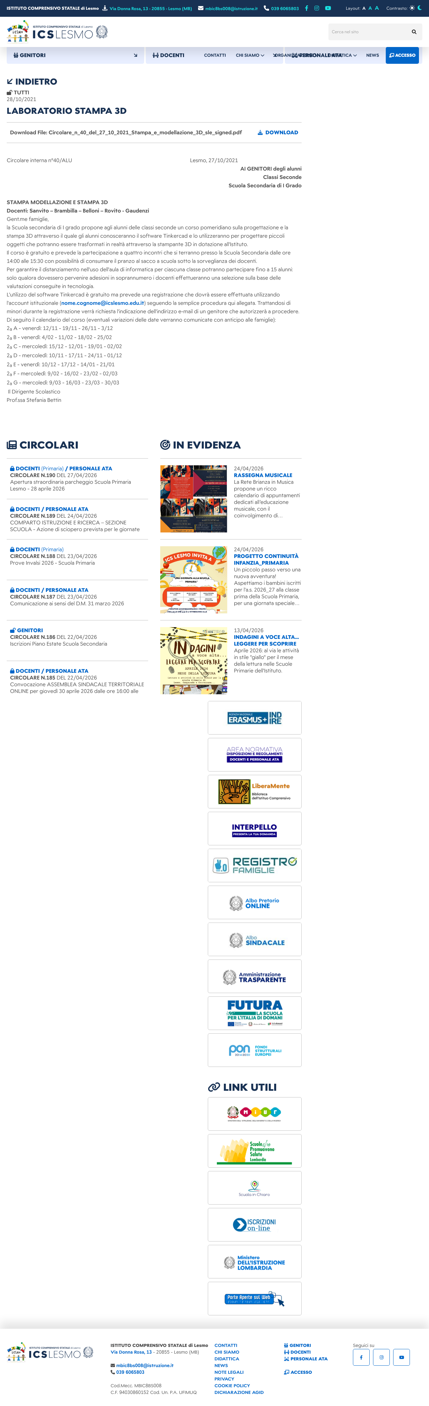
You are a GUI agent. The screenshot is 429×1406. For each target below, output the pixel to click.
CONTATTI (225, 1345)
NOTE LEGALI (229, 1372)
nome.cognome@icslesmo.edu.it (102, 303)
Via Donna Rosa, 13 (131, 1352)
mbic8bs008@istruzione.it (145, 1365)
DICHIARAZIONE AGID (239, 1392)
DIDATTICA (226, 1359)
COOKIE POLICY (232, 1386)
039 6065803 (130, 1372)
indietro (32, 81)
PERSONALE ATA (306, 1359)
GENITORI (75, 55)
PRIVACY (224, 1379)
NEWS (221, 1365)
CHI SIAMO (226, 1352)
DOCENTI (297, 1352)
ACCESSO (298, 1372)
